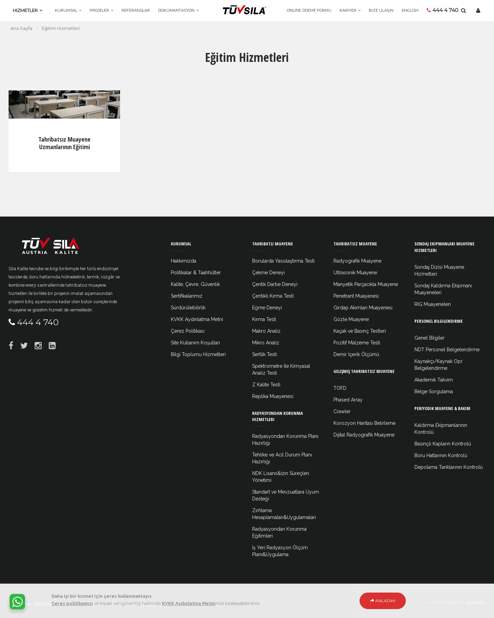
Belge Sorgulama (433, 391)
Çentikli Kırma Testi (273, 296)
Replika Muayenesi (272, 396)
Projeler (99, 10)
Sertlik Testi (264, 354)
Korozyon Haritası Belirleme (364, 423)
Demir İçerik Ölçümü (356, 354)
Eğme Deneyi (267, 307)
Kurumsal (66, 10)
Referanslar (135, 10)
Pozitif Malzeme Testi (356, 342)
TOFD (339, 388)
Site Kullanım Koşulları (195, 342)
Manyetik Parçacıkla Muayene (365, 284)
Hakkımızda (183, 261)
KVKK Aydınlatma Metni (197, 319)
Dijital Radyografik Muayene (364, 435)
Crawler (342, 411)
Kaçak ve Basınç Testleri (359, 331)
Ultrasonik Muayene (355, 272)
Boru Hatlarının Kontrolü (440, 455)
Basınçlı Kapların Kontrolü (442, 443)
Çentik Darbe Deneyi (274, 284)
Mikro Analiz (265, 342)
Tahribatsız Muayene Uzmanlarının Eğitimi (64, 143)
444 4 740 (442, 10)
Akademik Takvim (433, 380)
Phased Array (348, 399)
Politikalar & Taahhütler (196, 272)
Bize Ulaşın (381, 10)
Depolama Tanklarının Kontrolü (448, 467)
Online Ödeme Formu (309, 10)
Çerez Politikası (187, 331)
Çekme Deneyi (268, 272)
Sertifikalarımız (186, 296)
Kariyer (348, 10)
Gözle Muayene (351, 319)
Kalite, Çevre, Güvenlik (195, 284)
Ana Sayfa (21, 28)
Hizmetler (25, 10)
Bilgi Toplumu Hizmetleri (198, 354)
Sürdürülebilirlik (188, 307)
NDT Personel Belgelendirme (447, 349)
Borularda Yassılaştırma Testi (283, 261)
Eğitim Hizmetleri (61, 28)
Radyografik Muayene (357, 261)
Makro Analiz (266, 331)
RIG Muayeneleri (432, 304)
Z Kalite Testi (266, 384)
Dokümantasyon (176, 10)
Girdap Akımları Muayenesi (362, 307)
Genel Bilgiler (429, 338)
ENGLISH (410, 10)
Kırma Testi (264, 319)
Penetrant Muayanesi (356, 296)
